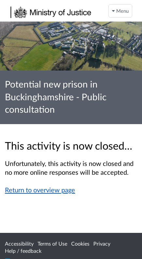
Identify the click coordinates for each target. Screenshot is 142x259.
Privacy (101, 243)
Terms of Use (52, 243)
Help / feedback (23, 251)
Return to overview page (40, 190)
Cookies (80, 243)
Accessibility (19, 243)
